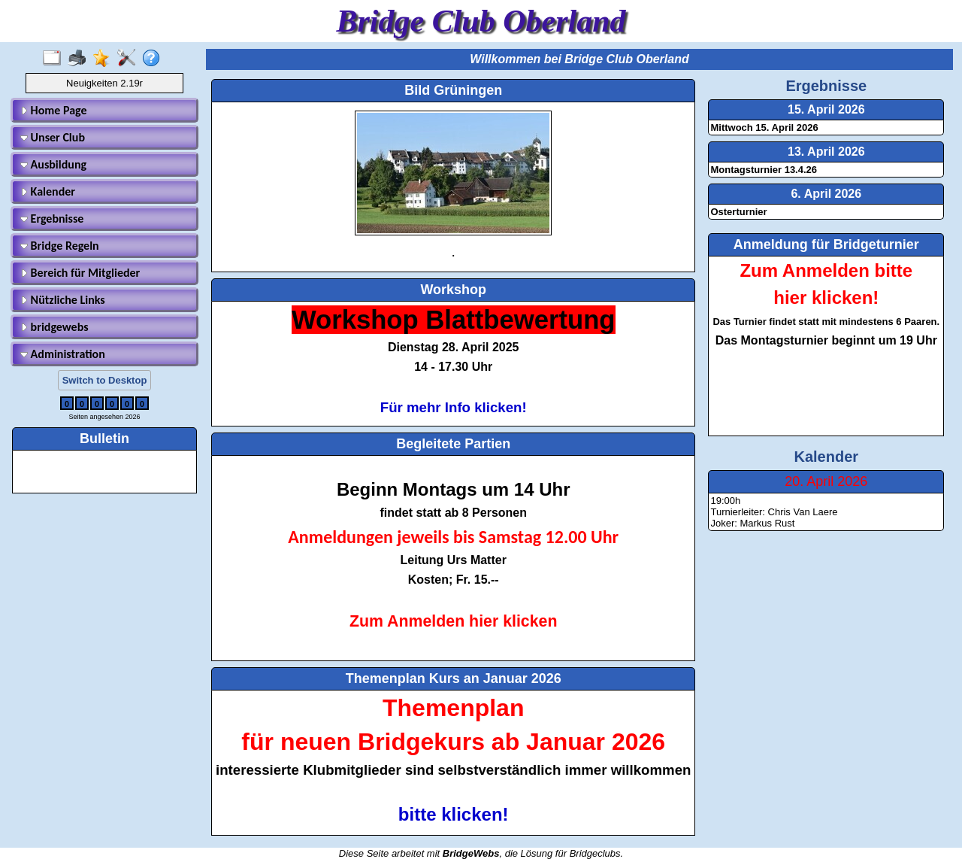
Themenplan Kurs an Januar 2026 (453, 678)
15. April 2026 (826, 109)
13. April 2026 (826, 151)
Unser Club (52, 137)
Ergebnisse (51, 218)
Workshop (453, 289)
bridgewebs (54, 327)
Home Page (53, 110)
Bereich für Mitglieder (80, 273)
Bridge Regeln (59, 245)
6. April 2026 (826, 193)
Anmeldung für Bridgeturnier (826, 244)
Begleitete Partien (453, 443)
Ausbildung (53, 164)
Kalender (47, 191)
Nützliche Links (62, 300)
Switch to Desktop (104, 380)
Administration (62, 354)
